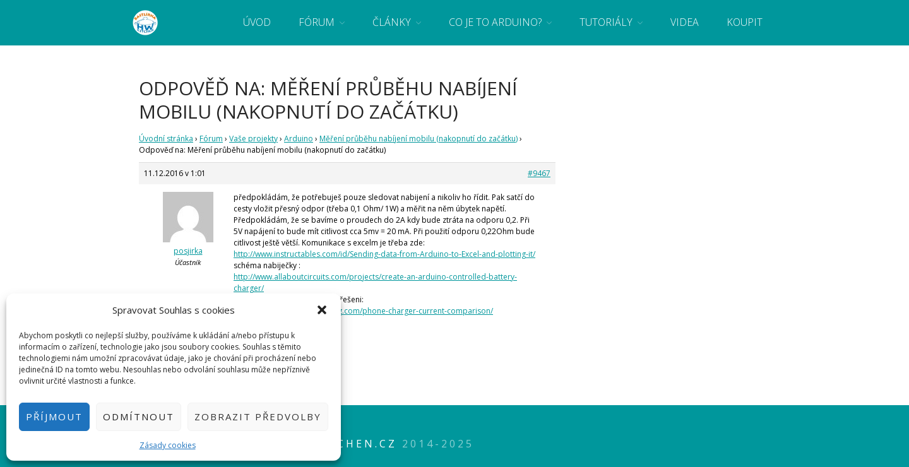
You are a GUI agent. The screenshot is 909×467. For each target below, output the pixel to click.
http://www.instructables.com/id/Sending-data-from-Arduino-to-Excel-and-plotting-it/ (384, 254)
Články (391, 22)
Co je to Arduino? (495, 22)
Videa (684, 22)
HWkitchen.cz (344, 444)
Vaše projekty (253, 138)
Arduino (298, 138)
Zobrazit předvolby (257, 416)
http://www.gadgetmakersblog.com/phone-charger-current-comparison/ (363, 310)
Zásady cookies (168, 445)
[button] (322, 310)
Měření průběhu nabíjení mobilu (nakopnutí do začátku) (418, 138)
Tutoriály (606, 22)
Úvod (257, 22)
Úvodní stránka (166, 138)
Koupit (745, 22)
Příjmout (54, 416)
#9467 (539, 173)
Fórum (317, 22)
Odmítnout (138, 416)
